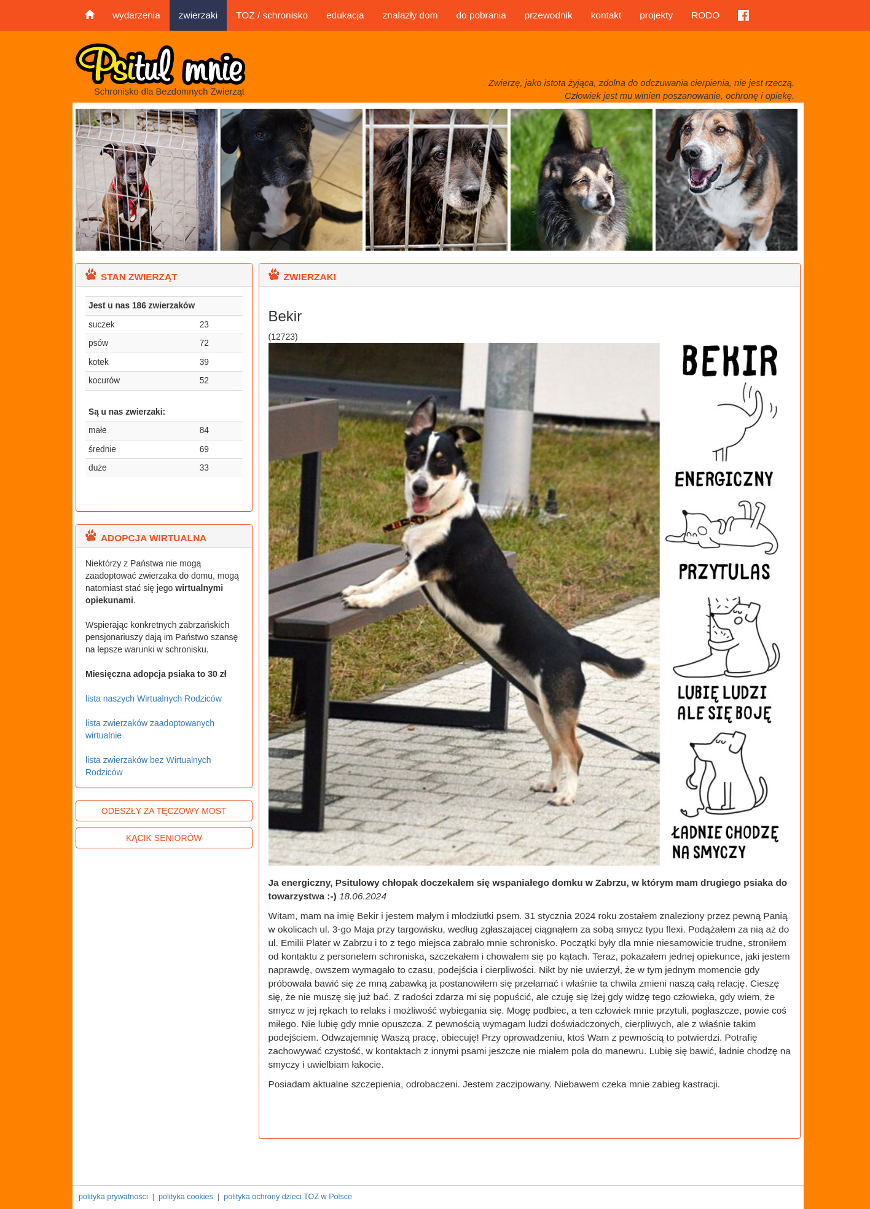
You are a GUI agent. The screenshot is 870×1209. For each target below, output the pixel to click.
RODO (705, 15)
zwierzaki (198, 15)
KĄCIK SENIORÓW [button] (164, 838)
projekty (656, 15)
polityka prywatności (113, 1196)
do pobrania (481, 15)
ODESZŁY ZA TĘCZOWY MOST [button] (164, 811)
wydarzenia (136, 15)
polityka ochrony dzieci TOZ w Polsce (288, 1196)
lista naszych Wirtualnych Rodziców (153, 698)
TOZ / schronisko (272, 15)
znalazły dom (410, 15)
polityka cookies (186, 1196)
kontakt (606, 15)
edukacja (345, 15)
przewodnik (549, 15)
